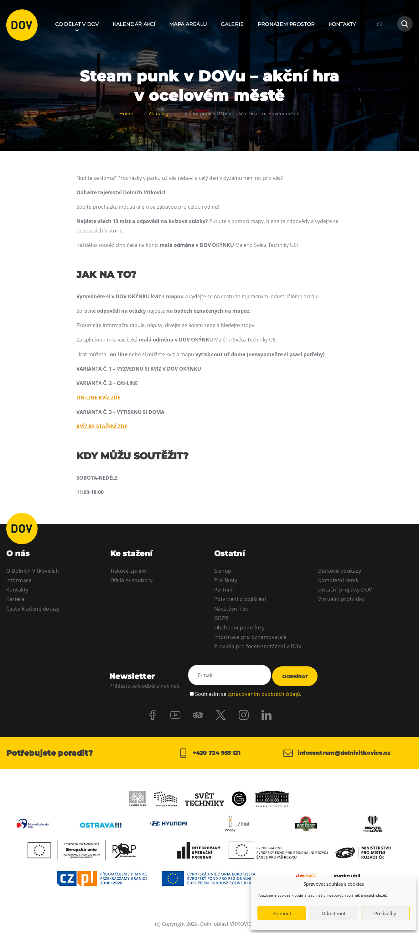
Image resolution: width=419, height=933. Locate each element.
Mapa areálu (188, 24)
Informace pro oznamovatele (250, 636)
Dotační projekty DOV (345, 589)
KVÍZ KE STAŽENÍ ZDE (101, 426)
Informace (19, 580)
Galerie (232, 24)
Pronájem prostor (286, 24)
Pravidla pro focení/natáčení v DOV (258, 646)
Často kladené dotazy (33, 608)
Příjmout (281, 913)
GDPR (221, 618)
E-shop (222, 570)
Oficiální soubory (131, 580)
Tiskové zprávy (128, 570)
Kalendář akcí (134, 24)
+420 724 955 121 (209, 752)
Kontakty (342, 24)
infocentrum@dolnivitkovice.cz (339, 752)
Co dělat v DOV (77, 24)
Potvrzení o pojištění (240, 599)
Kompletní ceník (338, 580)
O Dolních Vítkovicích (32, 570)
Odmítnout (333, 913)
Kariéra (15, 599)
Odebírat (295, 676)
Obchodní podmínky (239, 627)
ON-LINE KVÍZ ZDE (98, 397)
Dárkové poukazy (339, 570)
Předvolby (385, 913)
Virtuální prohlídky (341, 599)
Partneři (224, 589)
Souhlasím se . (248, 691)
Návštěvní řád (231, 608)
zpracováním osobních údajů (264, 691)
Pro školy (225, 580)
